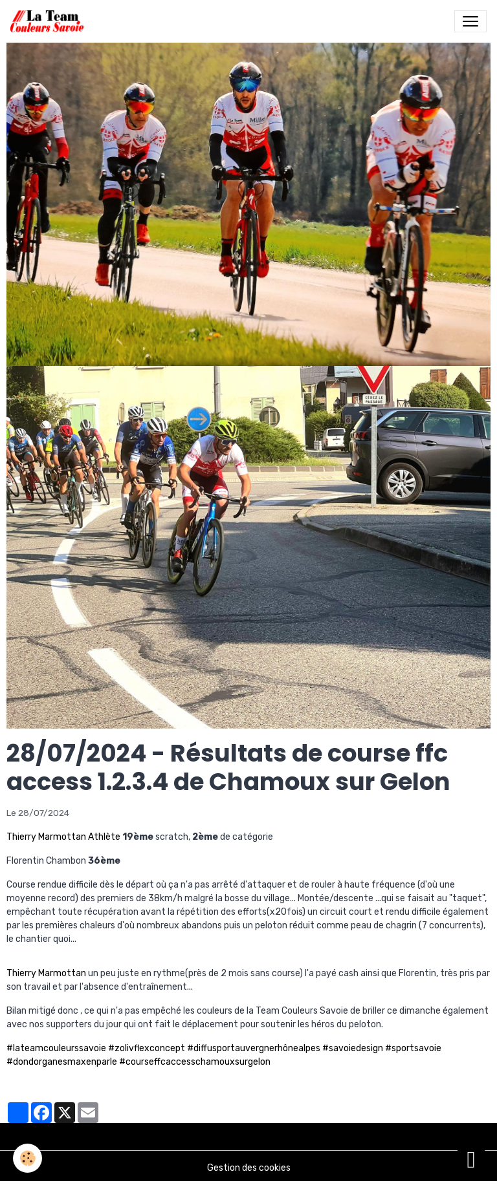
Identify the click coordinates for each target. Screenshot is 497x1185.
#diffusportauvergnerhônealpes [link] (253, 1048)
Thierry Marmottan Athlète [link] (63, 836)
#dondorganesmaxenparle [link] (61, 1061)
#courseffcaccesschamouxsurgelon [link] (195, 1061)
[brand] (49, 21)
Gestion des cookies (249, 1167)
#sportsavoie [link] (413, 1048)
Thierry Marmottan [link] (46, 973)
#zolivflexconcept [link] (146, 1048)
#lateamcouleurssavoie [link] (56, 1048)
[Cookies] (27, 1158)
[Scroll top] (471, 1159)
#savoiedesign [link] (352, 1048)
